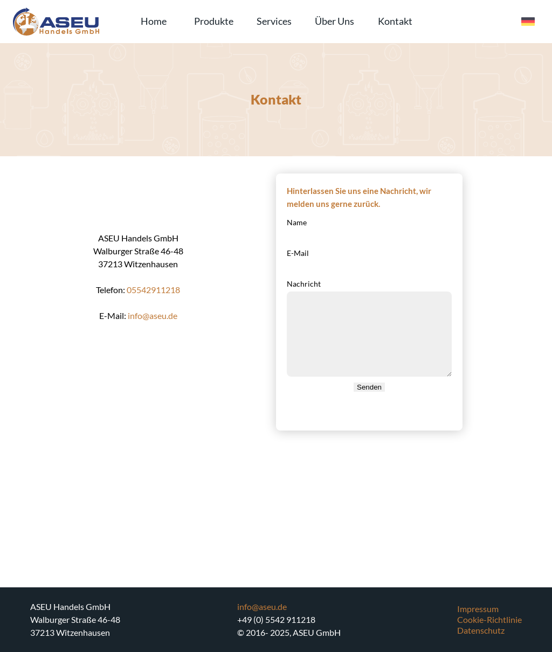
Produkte (213, 21)
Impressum (478, 609)
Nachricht (304, 283)
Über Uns (334, 21)
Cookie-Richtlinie (489, 619)
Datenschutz (481, 630)
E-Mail (298, 253)
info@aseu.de (152, 315)
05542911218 (153, 290)
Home (154, 21)
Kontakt (395, 21)
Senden (369, 387)
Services (274, 21)
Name (297, 222)
